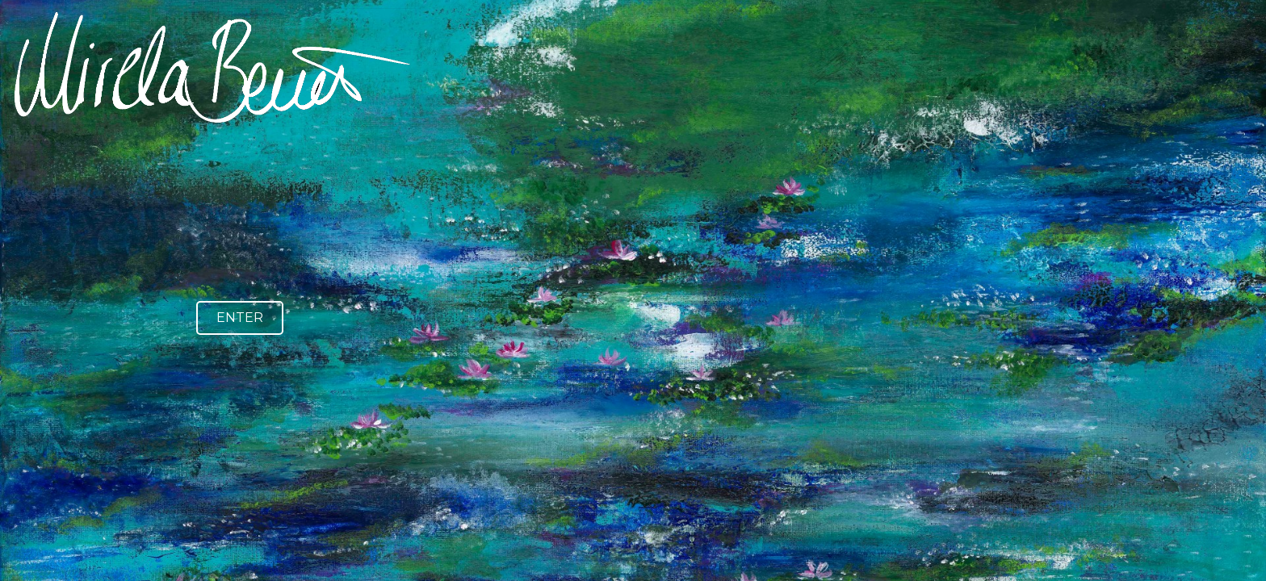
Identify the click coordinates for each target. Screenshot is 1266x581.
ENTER (239, 317)
